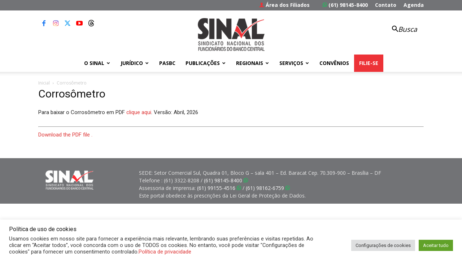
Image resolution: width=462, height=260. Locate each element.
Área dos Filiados (284, 4)
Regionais (252, 63)
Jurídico (135, 63)
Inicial (44, 83)
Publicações (206, 63)
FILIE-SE (368, 63)
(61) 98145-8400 (345, 4)
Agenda (414, 4)
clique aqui (138, 112)
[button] (400, 29)
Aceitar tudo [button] (436, 245)
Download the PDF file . (65, 134)
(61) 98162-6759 (268, 188)
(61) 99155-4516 (219, 188)
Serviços (294, 63)
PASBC (167, 63)
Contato (385, 4)
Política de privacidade (165, 251)
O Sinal (97, 63)
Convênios (334, 63)
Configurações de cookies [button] (383, 245)
